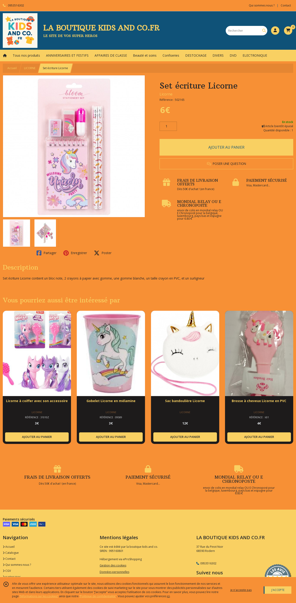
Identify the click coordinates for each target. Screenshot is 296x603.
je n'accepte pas (241, 590)
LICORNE (29, 68)
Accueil (12, 68)
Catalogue (11, 553)
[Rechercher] (264, 30)
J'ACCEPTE (277, 590)
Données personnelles (114, 572)
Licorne (166, 94)
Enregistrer (75, 253)
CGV (7, 571)
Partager (46, 253)
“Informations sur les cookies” (38, 596)
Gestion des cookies (113, 565)
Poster (102, 253)
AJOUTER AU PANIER (226, 147)
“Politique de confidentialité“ (97, 596)
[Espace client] (275, 30)
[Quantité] (168, 126)
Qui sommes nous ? (17, 565)
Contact (286, 5)
